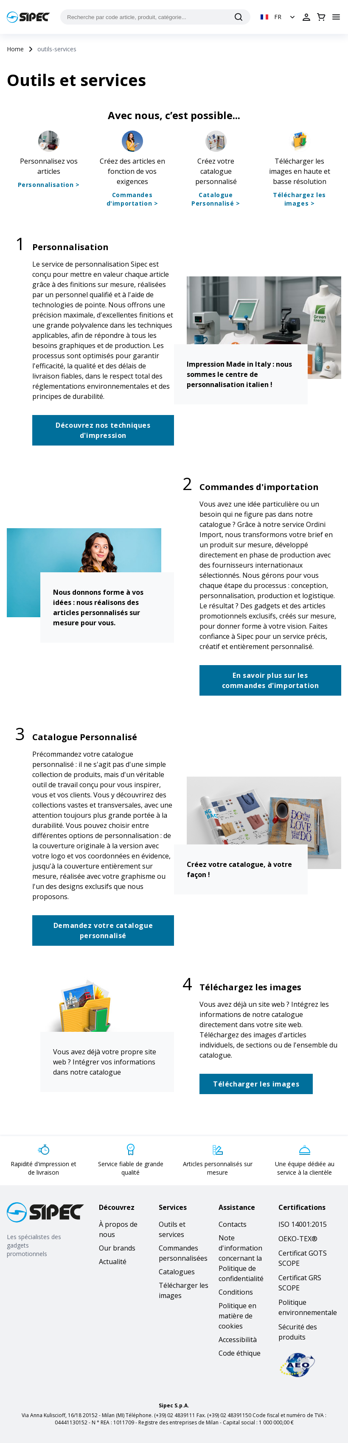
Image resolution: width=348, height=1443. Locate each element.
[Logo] (28, 17)
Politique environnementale (307, 1307)
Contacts (233, 1224)
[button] (279, 17)
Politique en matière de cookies (237, 1316)
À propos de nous (118, 1229)
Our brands (117, 1248)
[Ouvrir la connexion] (306, 17)
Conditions (236, 1292)
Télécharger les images (183, 1290)
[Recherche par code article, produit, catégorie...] (155, 17)
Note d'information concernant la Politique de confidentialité (241, 1258)
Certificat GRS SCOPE (299, 1283)
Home (15, 49)
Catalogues (177, 1271)
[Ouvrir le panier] (321, 17)
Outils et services (172, 1229)
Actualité (112, 1261)
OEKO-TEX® (297, 1238)
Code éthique (240, 1353)
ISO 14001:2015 (302, 1224)
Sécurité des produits (297, 1332)
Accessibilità (238, 1339)
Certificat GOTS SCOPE (302, 1258)
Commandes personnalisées (183, 1253)
